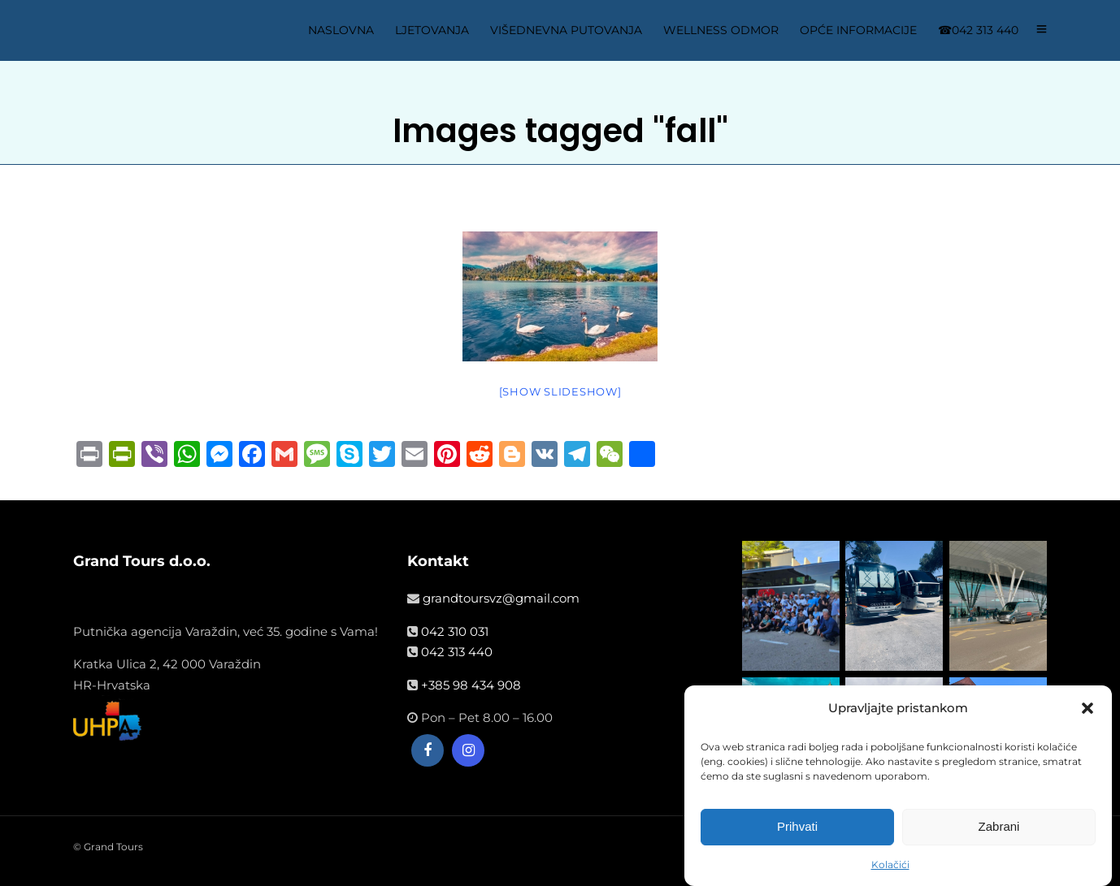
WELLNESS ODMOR (721, 30)
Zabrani (999, 826)
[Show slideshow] (560, 391)
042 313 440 (457, 651)
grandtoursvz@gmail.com (501, 598)
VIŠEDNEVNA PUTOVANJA (566, 30)
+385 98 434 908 (471, 685)
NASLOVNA (341, 30)
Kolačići (890, 864)
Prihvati (797, 826)
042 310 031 (454, 631)
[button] (1087, 708)
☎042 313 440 (978, 30)
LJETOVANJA (432, 30)
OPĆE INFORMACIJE (858, 30)
